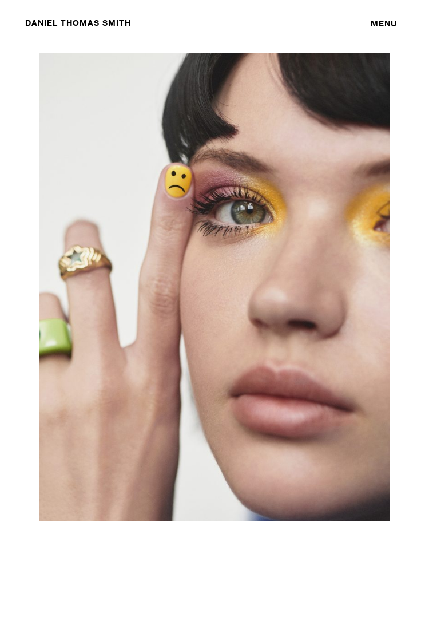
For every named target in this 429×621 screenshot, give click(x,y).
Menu (384, 23)
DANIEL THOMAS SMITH (78, 22)
